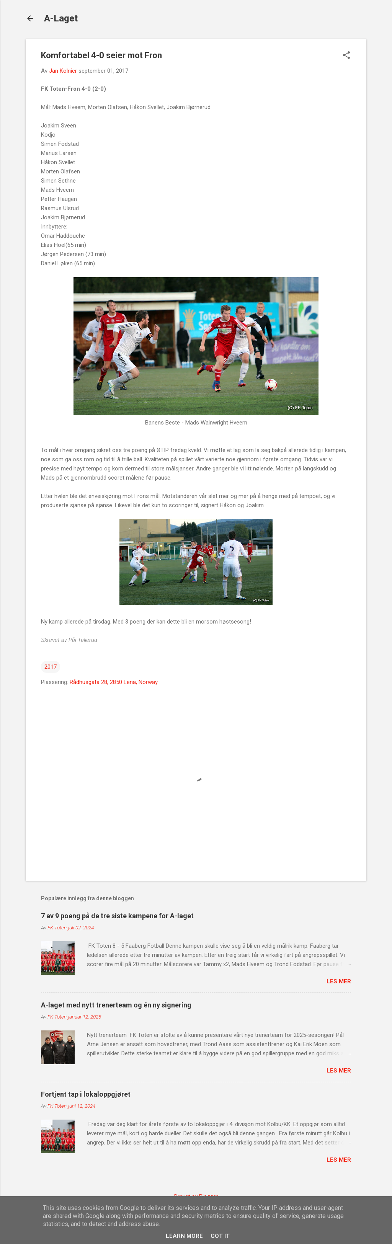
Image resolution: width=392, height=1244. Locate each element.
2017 (50, 666)
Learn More (184, 1236)
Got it (220, 1236)
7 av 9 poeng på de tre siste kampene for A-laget (117, 916)
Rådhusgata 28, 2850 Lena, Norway (114, 682)
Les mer (339, 981)
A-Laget (61, 18)
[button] (346, 56)
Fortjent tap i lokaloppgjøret (86, 1094)
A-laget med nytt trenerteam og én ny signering (116, 1005)
